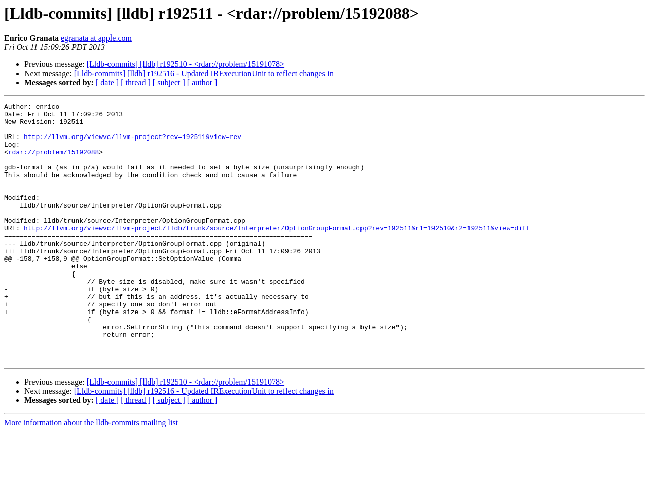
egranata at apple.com (96, 37)
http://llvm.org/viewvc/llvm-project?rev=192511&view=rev (132, 144)
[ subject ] (169, 82)
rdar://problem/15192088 (53, 162)
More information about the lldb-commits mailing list (91, 474)
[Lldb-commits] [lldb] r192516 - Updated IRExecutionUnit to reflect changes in (204, 73)
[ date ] (107, 82)
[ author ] (202, 82)
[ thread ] (136, 82)
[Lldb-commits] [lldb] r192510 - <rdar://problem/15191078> (185, 64)
